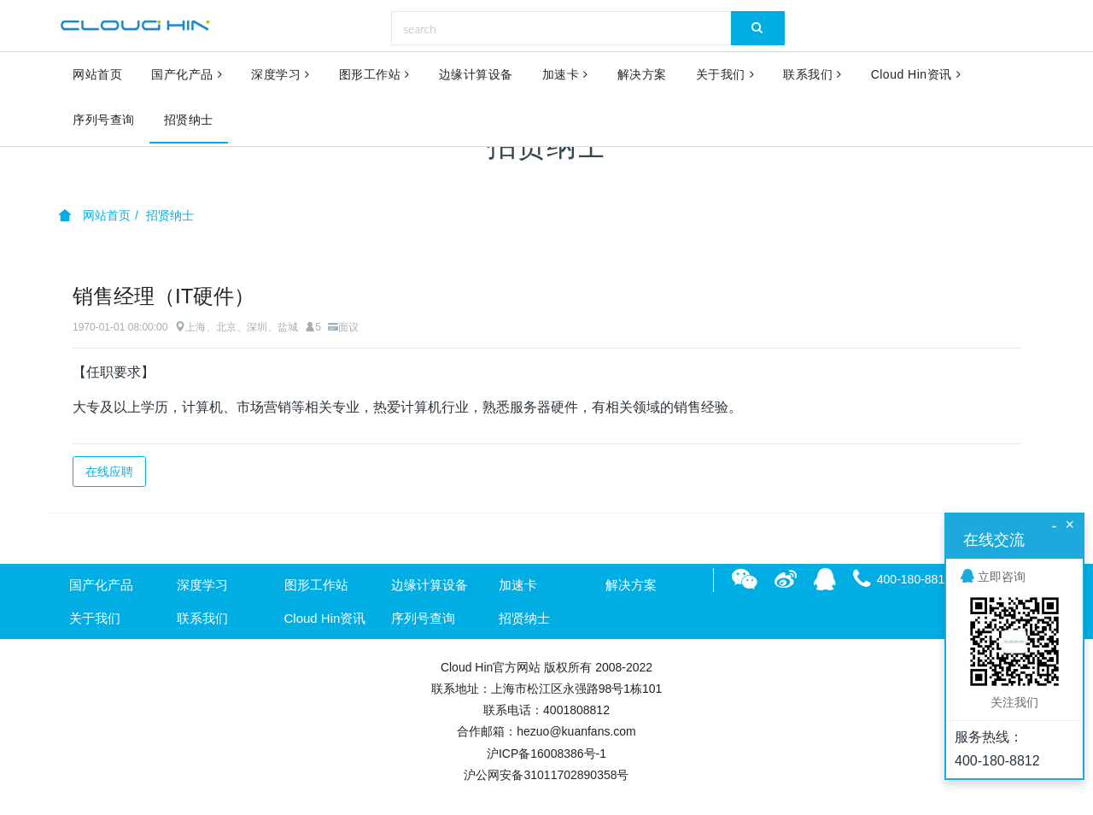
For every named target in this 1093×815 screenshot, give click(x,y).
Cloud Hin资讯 (916, 75)
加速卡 (565, 75)
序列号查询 (104, 121)
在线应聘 (109, 471)
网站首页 (97, 75)
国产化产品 (186, 75)
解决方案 (642, 75)
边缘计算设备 (476, 75)
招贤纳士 (188, 121)
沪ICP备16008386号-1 (546, 753)
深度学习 (280, 75)
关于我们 (725, 75)
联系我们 (812, 75)
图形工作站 (374, 75)
